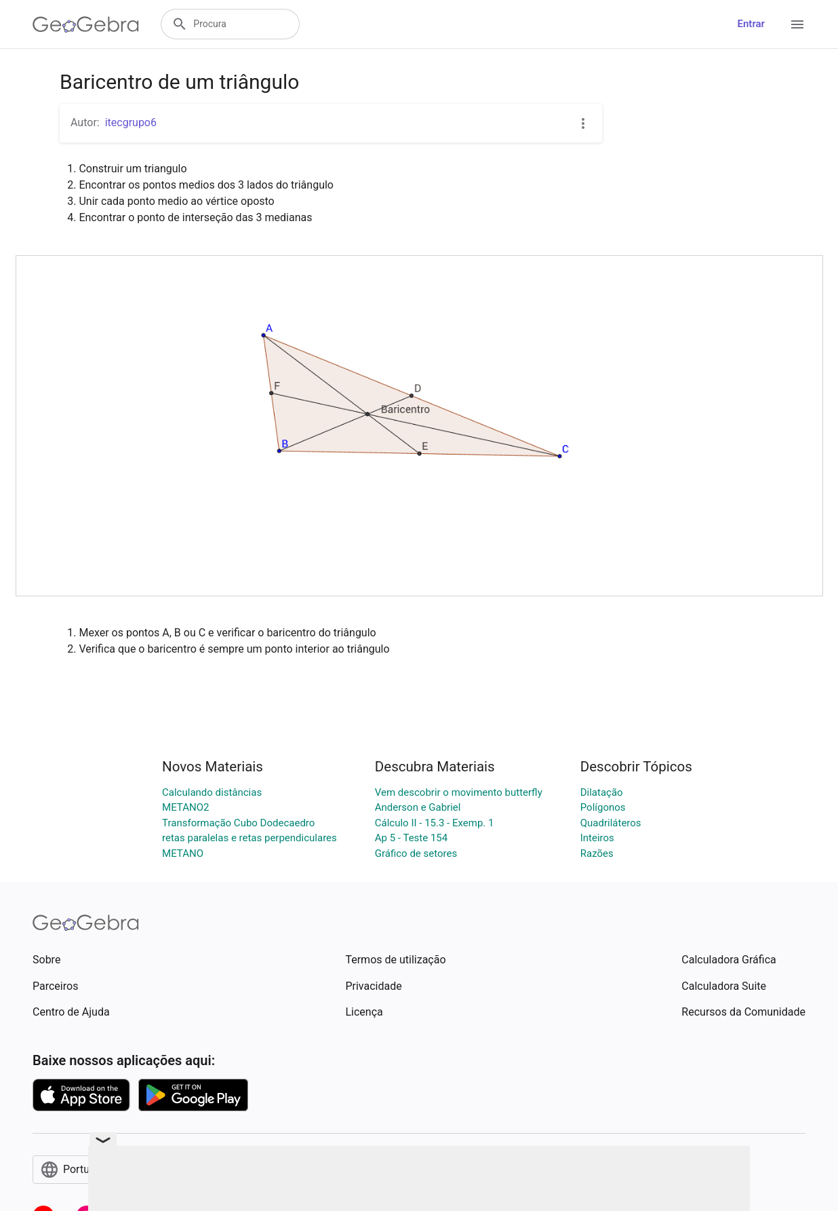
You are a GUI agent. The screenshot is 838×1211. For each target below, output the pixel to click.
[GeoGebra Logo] (86, 24)
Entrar (751, 24)
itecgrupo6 (131, 122)
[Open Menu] (797, 24)
